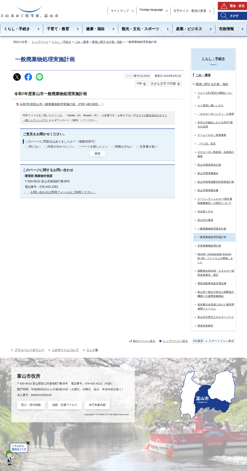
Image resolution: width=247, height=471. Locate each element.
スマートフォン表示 (221, 341)
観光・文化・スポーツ (140, 29)
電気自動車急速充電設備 (211, 283)
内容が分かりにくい (60, 146)
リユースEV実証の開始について (214, 95)
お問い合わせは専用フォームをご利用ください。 (63, 192)
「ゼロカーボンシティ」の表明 (215, 113)
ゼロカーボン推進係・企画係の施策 (215, 154)
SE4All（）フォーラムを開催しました (215, 258)
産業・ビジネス (189, 29)
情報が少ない (124, 146)
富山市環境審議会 (207, 173)
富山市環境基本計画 (209, 164)
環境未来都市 (205, 325)
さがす (234, 15)
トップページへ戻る (175, 341)
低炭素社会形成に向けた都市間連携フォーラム (215, 306)
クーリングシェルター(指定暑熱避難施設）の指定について (214, 201)
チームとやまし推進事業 (211, 135)
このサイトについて (65, 350)
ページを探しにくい (94, 146)
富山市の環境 (205, 220)
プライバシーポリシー (29, 350)
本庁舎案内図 (97, 404)
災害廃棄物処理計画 (209, 245)
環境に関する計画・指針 (107, 41)
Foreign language (151, 9)
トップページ (40, 41)
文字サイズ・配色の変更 (190, 10)
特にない (35, 146)
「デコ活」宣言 (206, 143)
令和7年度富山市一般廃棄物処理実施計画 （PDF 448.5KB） (62, 104)
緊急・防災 (237, 5)
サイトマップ (120, 10)
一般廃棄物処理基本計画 (211, 228)
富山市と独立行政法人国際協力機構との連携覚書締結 (215, 294)
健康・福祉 (95, 29)
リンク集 (92, 350)
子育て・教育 (58, 29)
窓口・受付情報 (31, 404)
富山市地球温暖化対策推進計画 (215, 181)
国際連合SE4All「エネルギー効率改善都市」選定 (215, 272)
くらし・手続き (17, 29)
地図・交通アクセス (64, 404)
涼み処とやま (205, 211)
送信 (97, 153)
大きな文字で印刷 (163, 83)
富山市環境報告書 (207, 190)
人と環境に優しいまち (210, 105)
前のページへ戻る (144, 341)
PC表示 (198, 341)
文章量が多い (149, 146)
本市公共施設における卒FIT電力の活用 (215, 124)
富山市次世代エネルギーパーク (215, 317)
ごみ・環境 (82, 41)
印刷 (139, 83)
